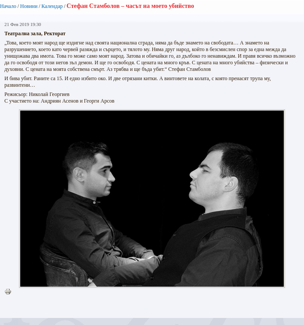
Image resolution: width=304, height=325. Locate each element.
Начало (8, 6)
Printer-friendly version (10, 292)
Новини (29, 6)
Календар (51, 6)
